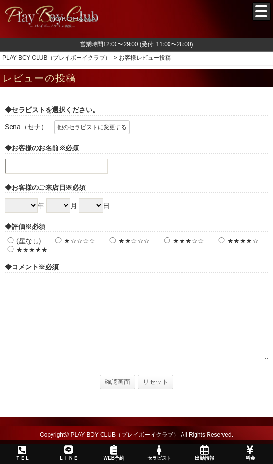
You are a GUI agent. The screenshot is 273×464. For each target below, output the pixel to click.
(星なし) (23, 241)
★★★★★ (26, 249)
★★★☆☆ (182, 241)
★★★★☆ (237, 241)
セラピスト (159, 453)
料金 (250, 453)
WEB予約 (113, 453)
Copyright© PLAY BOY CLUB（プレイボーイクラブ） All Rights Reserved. (136, 434)
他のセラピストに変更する (92, 127)
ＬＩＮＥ (68, 453)
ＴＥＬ (22, 453)
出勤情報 (204, 453)
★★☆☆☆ (128, 241)
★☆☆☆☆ (73, 241)
